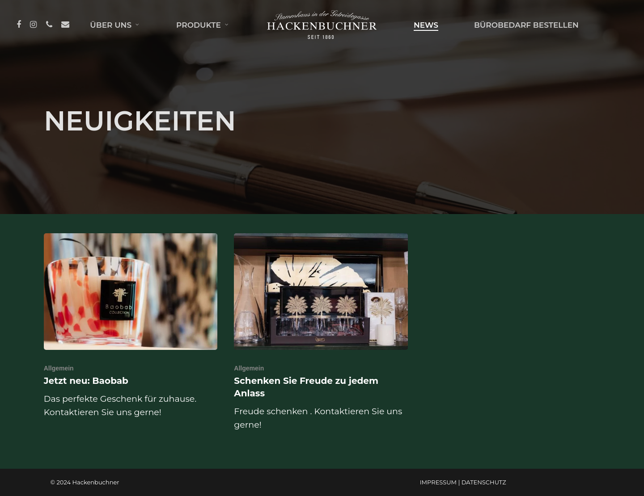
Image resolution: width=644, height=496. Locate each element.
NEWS (426, 25)
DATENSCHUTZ (484, 482)
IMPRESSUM (438, 482)
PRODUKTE (202, 25)
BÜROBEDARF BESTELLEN (526, 25)
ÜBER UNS (115, 25)
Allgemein (59, 368)
